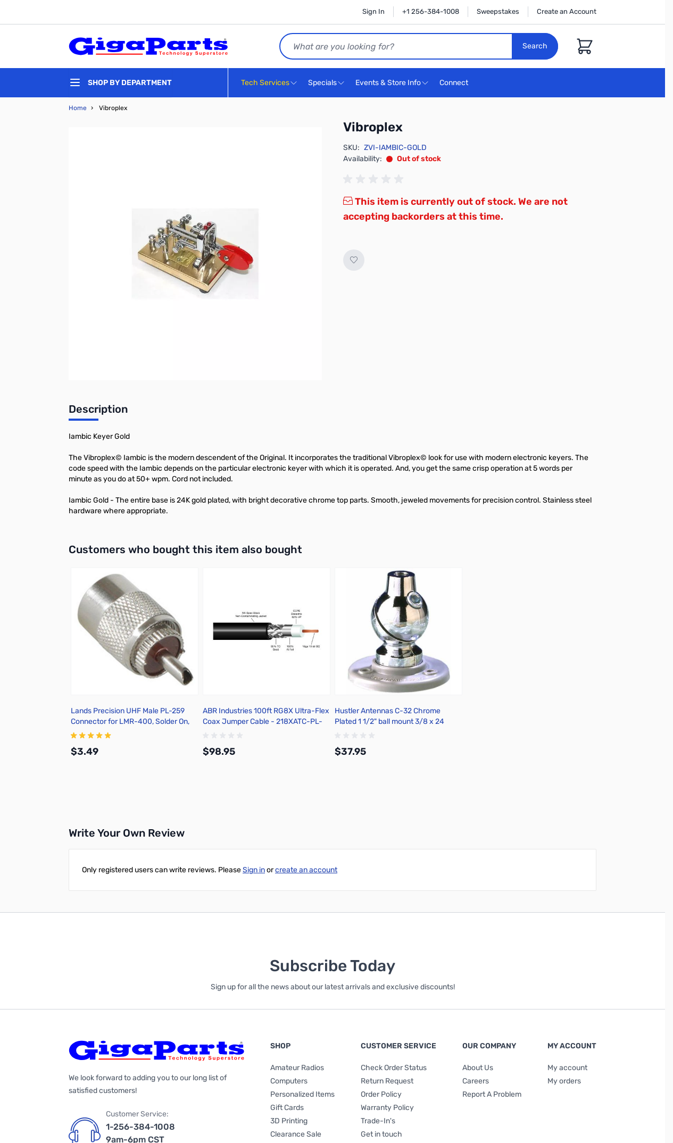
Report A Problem (491, 1094)
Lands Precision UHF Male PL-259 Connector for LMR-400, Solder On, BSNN (130, 721)
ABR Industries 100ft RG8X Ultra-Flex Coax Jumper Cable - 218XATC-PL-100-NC (266, 721)
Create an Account (566, 11)
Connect (455, 83)
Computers (289, 1081)
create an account (306, 869)
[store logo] (148, 46)
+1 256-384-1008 (430, 11)
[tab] (98, 412)
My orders (564, 1081)
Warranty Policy (387, 1107)
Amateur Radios (297, 1067)
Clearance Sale (295, 1134)
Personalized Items (302, 1094)
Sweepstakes (498, 11)
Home (78, 108)
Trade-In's (378, 1120)
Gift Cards (287, 1107)
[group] (375, 179)
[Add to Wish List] (353, 260)
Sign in (254, 869)
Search (534, 46)
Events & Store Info (388, 82)
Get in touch (381, 1134)
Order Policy (381, 1094)
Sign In (373, 11)
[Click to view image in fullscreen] (195, 253)
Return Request (387, 1081)
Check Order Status (394, 1067)
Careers (475, 1081)
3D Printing (289, 1120)
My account (567, 1067)
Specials (322, 82)
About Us (477, 1067)
